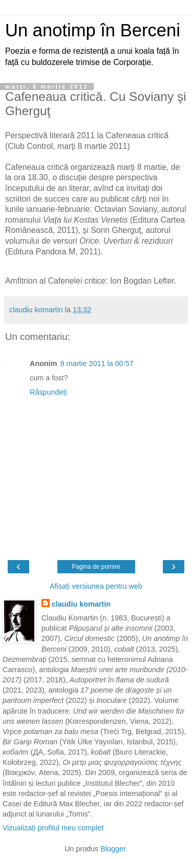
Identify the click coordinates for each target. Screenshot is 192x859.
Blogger (112, 849)
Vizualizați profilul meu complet (53, 828)
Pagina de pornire (96, 566)
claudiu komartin (81, 604)
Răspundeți (48, 392)
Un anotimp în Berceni (92, 30)
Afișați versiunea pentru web (96, 586)
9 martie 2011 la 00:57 (97, 363)
